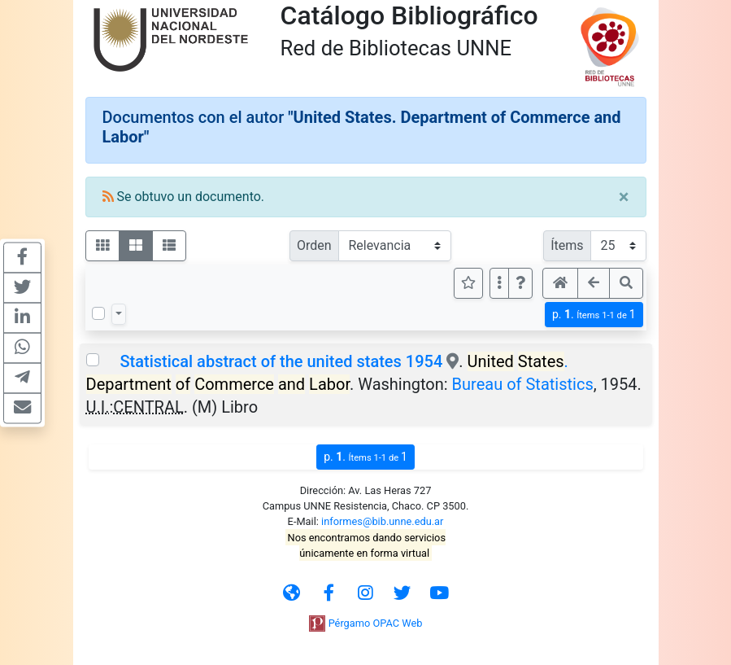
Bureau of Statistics (523, 384)
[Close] (624, 197)
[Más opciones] (499, 283)
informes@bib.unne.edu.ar (382, 521)
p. (594, 314)
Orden (314, 245)
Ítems (566, 245)
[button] (520, 283)
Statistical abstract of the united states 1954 (281, 361)
